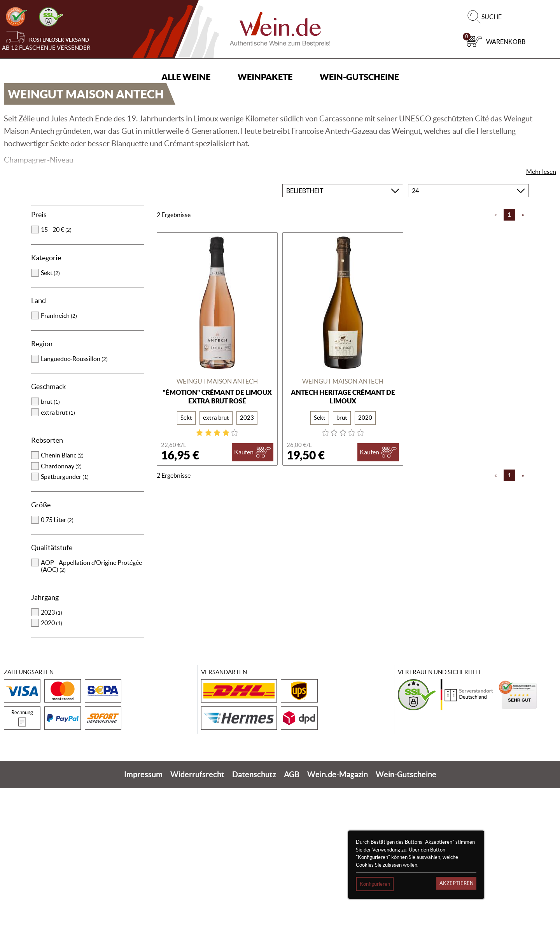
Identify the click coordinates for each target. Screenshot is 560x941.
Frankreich (59, 468)
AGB (291, 927)
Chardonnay (61, 618)
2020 (51, 775)
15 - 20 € (56, 382)
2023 (51, 765)
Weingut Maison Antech (217, 534)
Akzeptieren (456, 883)
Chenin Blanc (62, 608)
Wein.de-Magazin (337, 927)
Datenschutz (254, 927)
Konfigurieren (375, 884)
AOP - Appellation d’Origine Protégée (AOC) (91, 719)
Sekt (50, 425)
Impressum (143, 927)
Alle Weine (185, 77)
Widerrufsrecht (197, 927)
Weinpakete (265, 77)
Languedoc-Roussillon (74, 511)
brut (50, 554)
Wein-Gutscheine (359, 77)
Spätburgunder (65, 629)
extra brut (58, 565)
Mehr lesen (541, 324)
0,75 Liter (57, 672)
